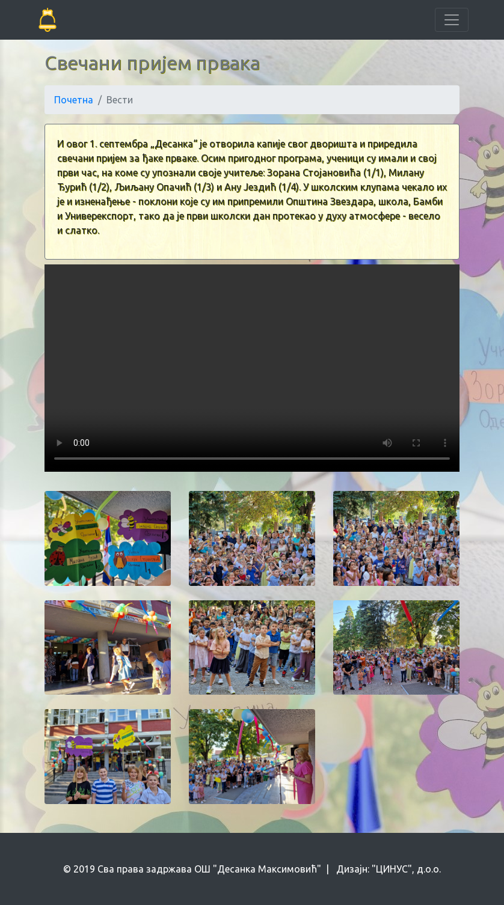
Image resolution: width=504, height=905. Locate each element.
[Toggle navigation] (452, 20)
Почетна (73, 99)
